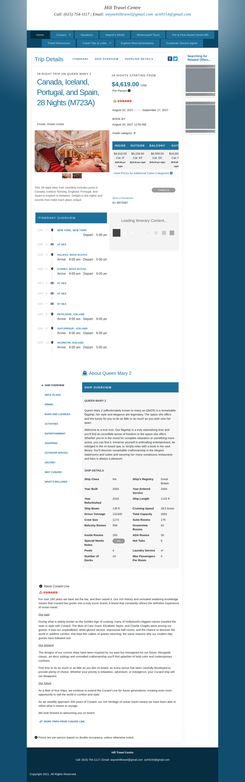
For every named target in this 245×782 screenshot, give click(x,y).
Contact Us (163, 190)
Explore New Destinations (137, 43)
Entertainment (55, 433)
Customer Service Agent (181, 43)
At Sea (61, 244)
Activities (51, 423)
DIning (49, 404)
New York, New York (72, 230)
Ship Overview (54, 385)
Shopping (51, 443)
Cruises (61, 34)
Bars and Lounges (57, 414)
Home (40, 34)
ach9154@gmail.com (173, 14)
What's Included (56, 481)
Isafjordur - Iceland (72, 328)
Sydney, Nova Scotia (71, 269)
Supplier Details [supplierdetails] (139, 59)
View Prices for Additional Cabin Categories (143, 173)
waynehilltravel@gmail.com (129, 14)
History (50, 462)
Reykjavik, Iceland (71, 314)
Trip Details (49, 59)
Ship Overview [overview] (107, 59)
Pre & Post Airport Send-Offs (190, 34)
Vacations (86, 34)
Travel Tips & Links (94, 43)
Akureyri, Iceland (70, 342)
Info (119, 541)
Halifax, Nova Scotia (72, 254)
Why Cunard (53, 472)
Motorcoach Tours (148, 34)
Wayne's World (114, 34)
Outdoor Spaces (56, 452)
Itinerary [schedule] (81, 59)
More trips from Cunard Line (62, 721)
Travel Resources (58, 43)
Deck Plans (53, 394)
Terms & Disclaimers (122, 198)
